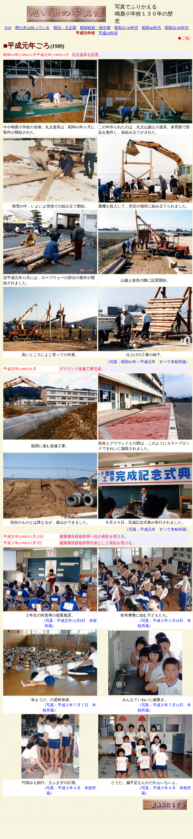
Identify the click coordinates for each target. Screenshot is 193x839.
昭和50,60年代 (177, 27)
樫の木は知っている (32, 27)
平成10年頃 (108, 33)
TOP (7, 27)
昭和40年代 (151, 27)
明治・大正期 (64, 27)
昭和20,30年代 (126, 27)
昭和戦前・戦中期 (95, 27)
